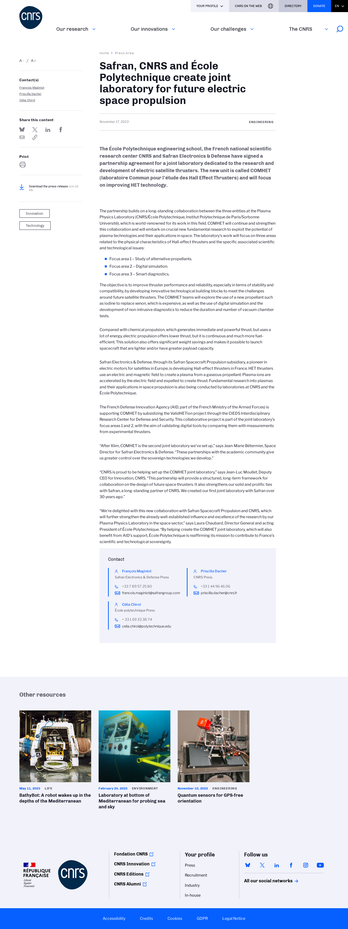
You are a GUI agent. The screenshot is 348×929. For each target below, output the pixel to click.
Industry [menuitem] (192, 885)
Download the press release (54, 188)
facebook (291, 865)
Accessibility (114, 918)
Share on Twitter (34, 129)
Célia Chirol (27, 100)
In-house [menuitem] (193, 895)
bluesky (247, 865)
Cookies (174, 918)
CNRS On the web (248, 6)
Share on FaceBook (60, 129)
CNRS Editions (129, 874)
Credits (146, 918)
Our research (72, 29)
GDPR (202, 918)
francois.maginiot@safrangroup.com (151, 593)
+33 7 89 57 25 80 (137, 586)
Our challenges (228, 29)
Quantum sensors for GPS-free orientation (214, 758)
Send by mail (22, 137)
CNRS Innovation (132, 864)
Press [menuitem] (190, 865)
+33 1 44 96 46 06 (215, 586)
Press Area (124, 53)
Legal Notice (233, 918)
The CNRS (300, 29)
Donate (319, 6)
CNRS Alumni (127, 884)
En (337, 6)
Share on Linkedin (48, 129)
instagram (305, 865)
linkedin (276, 865)
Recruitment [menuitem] (196, 875)
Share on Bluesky (22, 129)
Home (104, 53)
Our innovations (149, 29)
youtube (320, 865)
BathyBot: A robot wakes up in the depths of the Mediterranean (55, 758)
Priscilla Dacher (30, 94)
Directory (293, 6)
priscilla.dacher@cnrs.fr (219, 593)
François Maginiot (31, 87)
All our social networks (263, 881)
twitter (262, 865)
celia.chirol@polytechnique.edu (146, 626)
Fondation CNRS (131, 854)
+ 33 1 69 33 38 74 (137, 619)
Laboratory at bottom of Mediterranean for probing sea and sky (135, 761)
